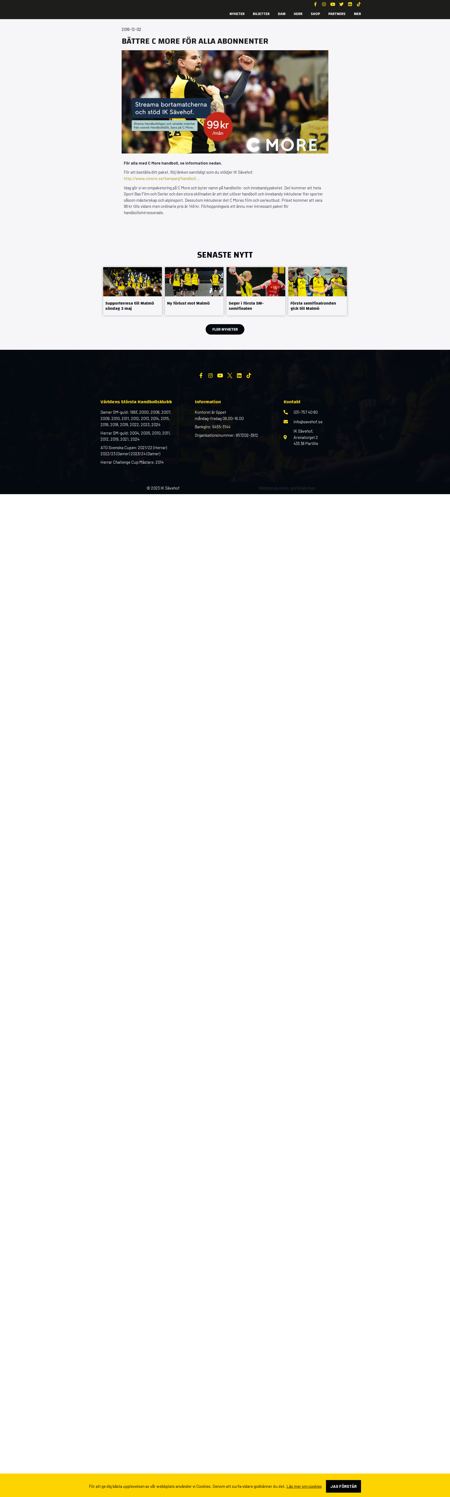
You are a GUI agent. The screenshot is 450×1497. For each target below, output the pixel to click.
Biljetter (261, 13)
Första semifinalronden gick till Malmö (313, 305)
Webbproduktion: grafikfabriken (287, 522)
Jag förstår (343, 1486)
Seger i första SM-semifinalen (246, 305)
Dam (281, 13)
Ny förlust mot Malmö (188, 303)
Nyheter (237, 13)
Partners (337, 13)
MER (357, 13)
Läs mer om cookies (304, 1486)
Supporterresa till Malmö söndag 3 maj (129, 305)
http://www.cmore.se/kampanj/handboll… (162, 178)
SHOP (315, 13)
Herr (298, 13)
